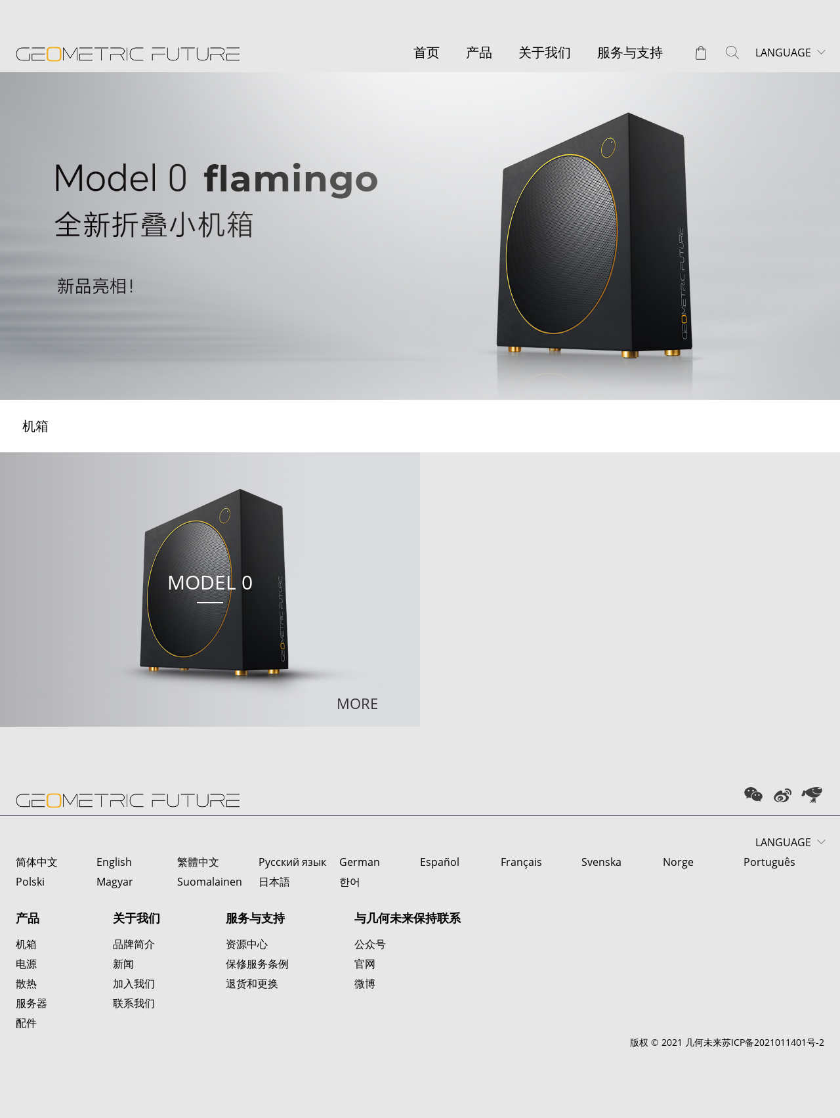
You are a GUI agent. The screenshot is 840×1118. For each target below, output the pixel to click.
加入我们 (134, 983)
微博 (364, 983)
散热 (26, 983)
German (359, 862)
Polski (30, 881)
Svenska (601, 862)
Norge (678, 862)
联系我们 (134, 1003)
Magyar (114, 881)
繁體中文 (198, 862)
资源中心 (247, 944)
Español (439, 862)
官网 (364, 964)
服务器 (31, 1003)
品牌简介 (134, 944)
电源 (26, 964)
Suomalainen (209, 881)
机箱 (26, 944)
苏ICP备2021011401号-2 (773, 1042)
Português (769, 862)
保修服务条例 (257, 964)
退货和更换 (252, 983)
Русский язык (292, 862)
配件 (26, 1023)
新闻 (123, 964)
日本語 (274, 881)
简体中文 (37, 862)
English (114, 862)
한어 (349, 881)
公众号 (370, 944)
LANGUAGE (783, 52)
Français (521, 862)
